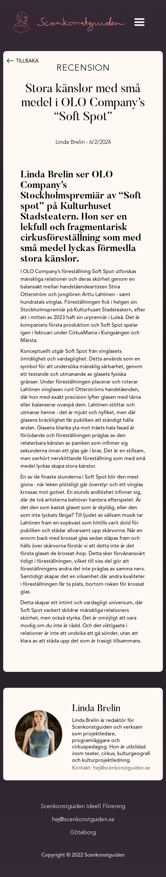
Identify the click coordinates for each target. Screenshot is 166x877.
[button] (139, 22)
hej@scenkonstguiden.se (121, 768)
